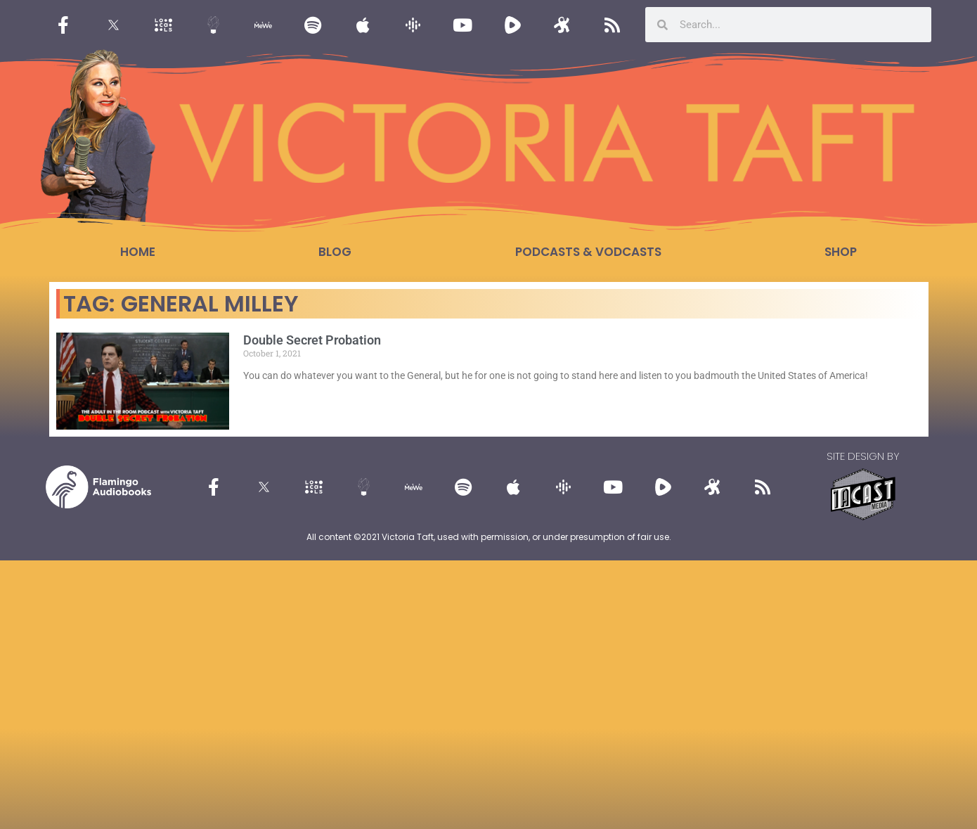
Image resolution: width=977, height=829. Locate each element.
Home (137, 251)
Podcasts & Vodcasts (588, 251)
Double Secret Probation (312, 340)
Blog (334, 251)
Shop (840, 251)
